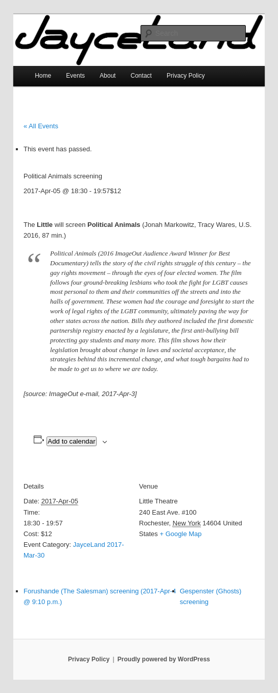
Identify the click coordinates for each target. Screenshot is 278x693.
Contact (141, 75)
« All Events (41, 126)
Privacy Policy (186, 75)
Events (75, 75)
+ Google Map (180, 534)
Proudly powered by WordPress (164, 659)
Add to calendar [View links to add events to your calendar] (71, 441)
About (107, 75)
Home (43, 75)
